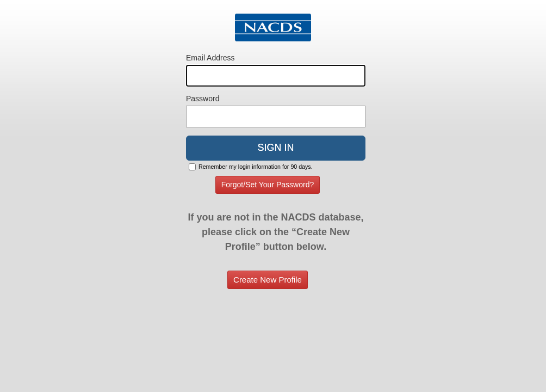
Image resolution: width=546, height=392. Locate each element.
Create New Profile (267, 279)
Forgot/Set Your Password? (267, 184)
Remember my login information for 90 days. (255, 166)
